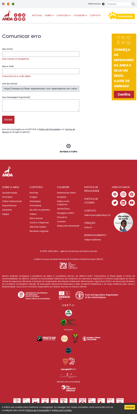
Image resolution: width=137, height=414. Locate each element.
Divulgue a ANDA (65, 213)
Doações (61, 197)
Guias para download (68, 225)
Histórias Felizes (38, 226)
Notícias (34, 192)
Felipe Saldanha (92, 239)
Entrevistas (35, 205)
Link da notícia (40, 86)
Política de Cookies (62, 410)
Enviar (8, 119)
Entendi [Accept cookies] (130, 407)
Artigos (33, 197)
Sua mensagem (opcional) (40, 103)
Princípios (7, 197)
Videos (33, 214)
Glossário (7, 209)
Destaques (35, 201)
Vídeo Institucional (12, 201)
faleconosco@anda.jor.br (95, 215)
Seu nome (40, 54)
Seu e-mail (40, 71)
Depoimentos (9, 205)
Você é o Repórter (39, 222)
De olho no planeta (40, 209)
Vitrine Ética (63, 208)
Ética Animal (36, 218)
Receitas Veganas (39, 231)
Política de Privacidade (49, 129)
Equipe (5, 214)
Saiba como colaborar (63, 203)
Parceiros (62, 217)
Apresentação (9, 192)
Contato (61, 221)
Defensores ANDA (66, 192)
